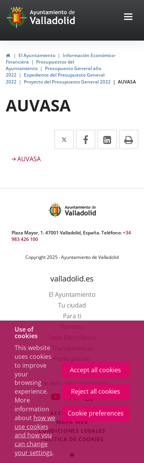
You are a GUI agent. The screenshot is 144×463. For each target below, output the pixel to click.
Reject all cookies (95, 391)
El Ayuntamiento (36, 55)
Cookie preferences (96, 413)
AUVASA (127, 82)
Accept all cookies (95, 370)
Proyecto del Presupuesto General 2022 (67, 82)
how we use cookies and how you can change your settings (35, 435)
